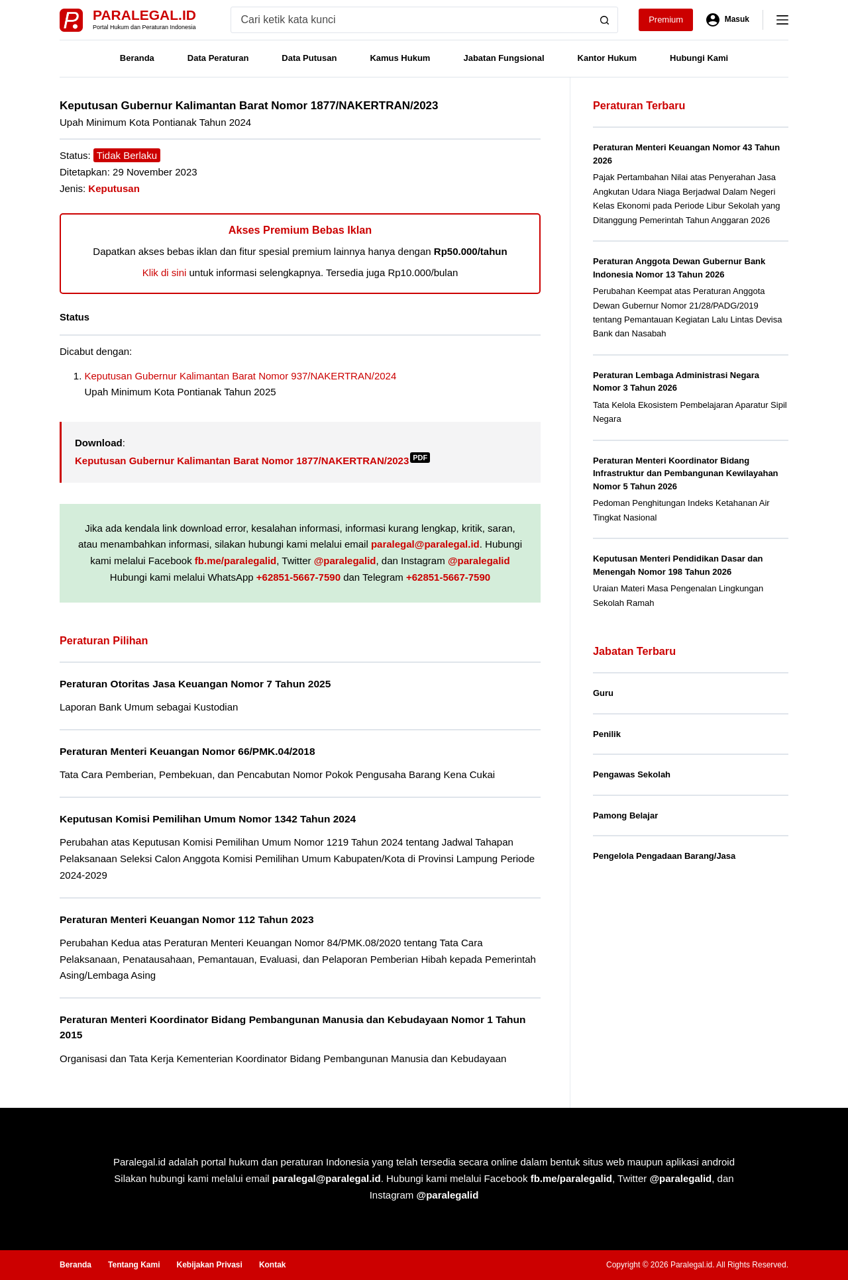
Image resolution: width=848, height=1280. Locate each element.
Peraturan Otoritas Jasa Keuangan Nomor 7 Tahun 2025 (195, 683)
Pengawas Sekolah (631, 774)
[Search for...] (411, 20)
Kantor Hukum (607, 58)
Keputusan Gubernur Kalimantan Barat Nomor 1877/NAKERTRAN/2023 (252, 460)
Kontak (272, 1264)
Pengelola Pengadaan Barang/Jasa (664, 856)
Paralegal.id (144, 15)
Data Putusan (309, 58)
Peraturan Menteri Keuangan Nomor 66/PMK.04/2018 (187, 751)
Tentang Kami (134, 1264)
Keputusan (114, 188)
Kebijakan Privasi (209, 1264)
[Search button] (604, 19)
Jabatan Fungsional (503, 58)
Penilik (607, 734)
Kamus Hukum (400, 58)
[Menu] (782, 20)
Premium (666, 20)
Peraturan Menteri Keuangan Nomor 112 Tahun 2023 (187, 919)
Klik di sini (164, 272)
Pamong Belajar (625, 815)
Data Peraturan (217, 58)
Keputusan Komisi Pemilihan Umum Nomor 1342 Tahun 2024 (208, 818)
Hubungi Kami (699, 58)
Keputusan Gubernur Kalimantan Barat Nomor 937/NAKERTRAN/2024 (241, 375)
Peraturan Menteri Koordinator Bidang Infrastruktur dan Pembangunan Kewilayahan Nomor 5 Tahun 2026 (685, 473)
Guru (603, 693)
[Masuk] (727, 19)
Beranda (137, 58)
